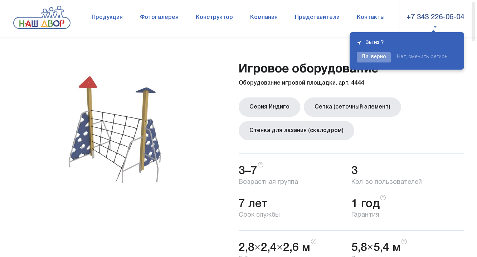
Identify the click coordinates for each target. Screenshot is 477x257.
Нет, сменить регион (422, 57)
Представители (317, 17)
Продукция (107, 17)
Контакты (371, 17)
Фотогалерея (159, 17)
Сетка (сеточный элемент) (352, 107)
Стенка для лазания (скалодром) (296, 130)
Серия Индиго (269, 107)
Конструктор (214, 17)
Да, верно (373, 57)
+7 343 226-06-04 (435, 17)
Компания (264, 17)
